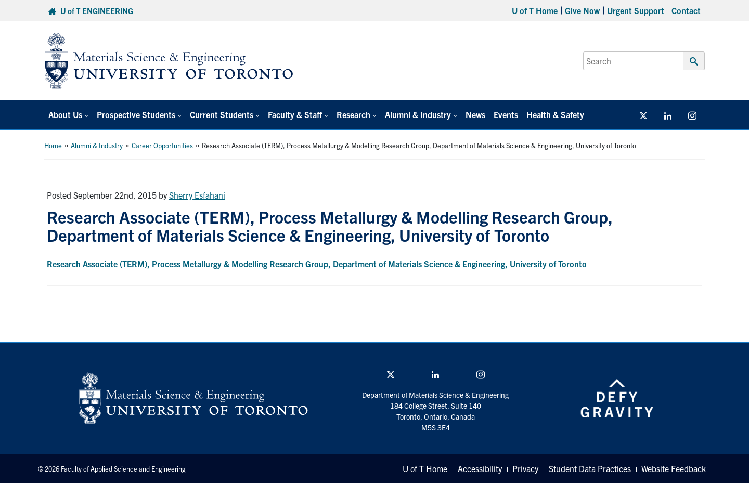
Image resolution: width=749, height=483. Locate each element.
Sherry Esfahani (197, 195)
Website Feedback (673, 468)
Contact (686, 10)
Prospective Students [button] (136, 114)
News (475, 114)
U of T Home (535, 10)
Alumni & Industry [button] (418, 114)
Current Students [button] (221, 114)
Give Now (582, 10)
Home (53, 145)
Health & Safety (555, 114)
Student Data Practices (590, 468)
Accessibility (480, 468)
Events (506, 114)
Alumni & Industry (97, 145)
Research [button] (353, 114)
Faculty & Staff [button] (295, 114)
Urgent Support (635, 10)
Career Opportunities (162, 145)
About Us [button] (65, 114)
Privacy (525, 468)
